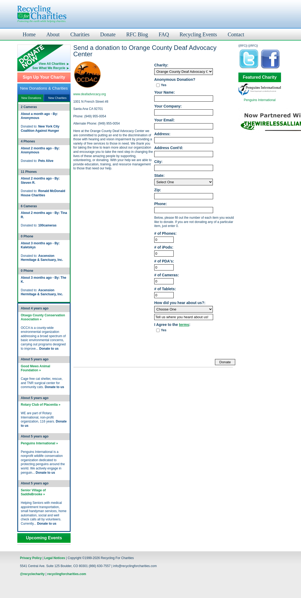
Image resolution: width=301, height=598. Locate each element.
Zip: (157, 190)
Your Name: (164, 92)
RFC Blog (137, 34)
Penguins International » (39, 443)
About (53, 34)
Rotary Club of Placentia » (40, 404)
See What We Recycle (48, 68)
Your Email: (164, 120)
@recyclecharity (32, 574)
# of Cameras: (166, 275)
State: (159, 176)
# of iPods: (163, 247)
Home (29, 34)
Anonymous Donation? (174, 80)
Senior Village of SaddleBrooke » (33, 492)
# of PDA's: (164, 261)
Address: (162, 134)
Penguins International (259, 100)
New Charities (57, 97)
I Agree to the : (172, 325)
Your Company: (168, 106)
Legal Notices (54, 558)
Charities (80, 34)
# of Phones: (165, 234)
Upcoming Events (44, 538)
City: (158, 162)
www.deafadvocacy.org (89, 94)
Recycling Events (198, 34)
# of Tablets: (165, 289)
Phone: (160, 204)
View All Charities (52, 64)
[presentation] (194, 346)
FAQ (164, 34)
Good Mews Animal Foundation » (35, 368)
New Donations (31, 97)
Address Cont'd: (168, 148)
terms (184, 324)
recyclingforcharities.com (66, 574)
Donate (108, 34)
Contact (236, 34)
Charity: (161, 65)
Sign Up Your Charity (44, 77)
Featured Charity (259, 77)
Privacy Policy (31, 558)
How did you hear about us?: (179, 303)
